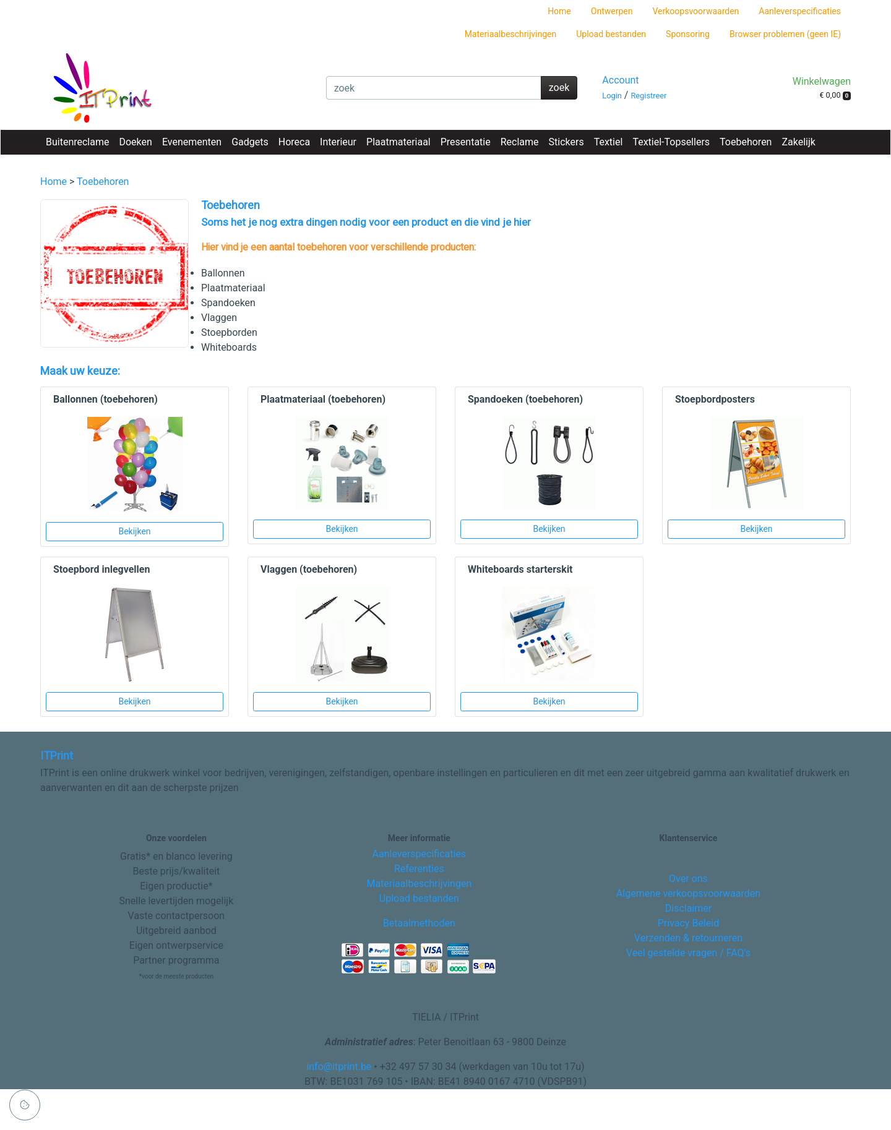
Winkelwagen (822, 81)
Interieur (338, 142)
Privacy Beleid (688, 923)
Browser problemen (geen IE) (785, 34)
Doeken (135, 142)
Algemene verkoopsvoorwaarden (688, 893)
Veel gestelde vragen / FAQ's (688, 953)
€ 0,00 (835, 95)
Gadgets (250, 142)
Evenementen (192, 142)
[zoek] (433, 88)
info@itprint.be (338, 1066)
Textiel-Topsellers (671, 142)
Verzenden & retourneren (688, 938)
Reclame (520, 142)
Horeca (294, 142)
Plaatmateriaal (398, 142)
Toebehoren (746, 142)
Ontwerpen (612, 11)
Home (559, 11)
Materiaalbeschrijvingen (511, 34)
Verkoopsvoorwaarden (695, 11)
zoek (559, 87)
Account (620, 80)
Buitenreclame (77, 142)
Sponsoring (688, 34)
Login (612, 95)
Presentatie (466, 142)
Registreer (648, 95)
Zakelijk (798, 142)
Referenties (419, 869)
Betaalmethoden (419, 923)
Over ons (688, 878)
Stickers (566, 142)
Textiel (608, 142)
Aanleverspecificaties (800, 11)
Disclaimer (688, 908)
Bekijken (134, 531)
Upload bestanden (611, 34)
